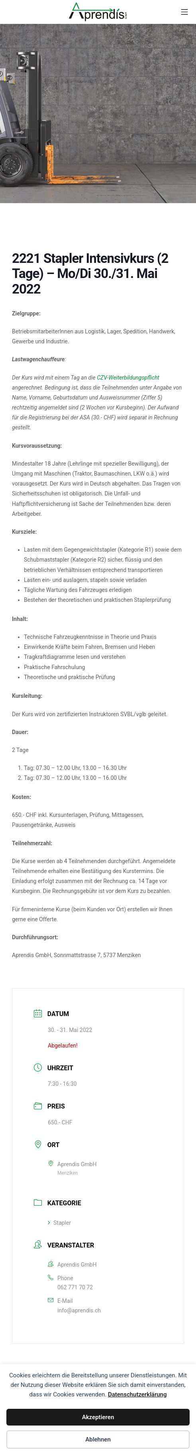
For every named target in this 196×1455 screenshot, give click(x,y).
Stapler (59, 1223)
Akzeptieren (98, 1417)
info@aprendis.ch (79, 1310)
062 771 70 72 (75, 1287)
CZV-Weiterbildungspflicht (128, 377)
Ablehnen (98, 1439)
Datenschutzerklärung (137, 1394)
